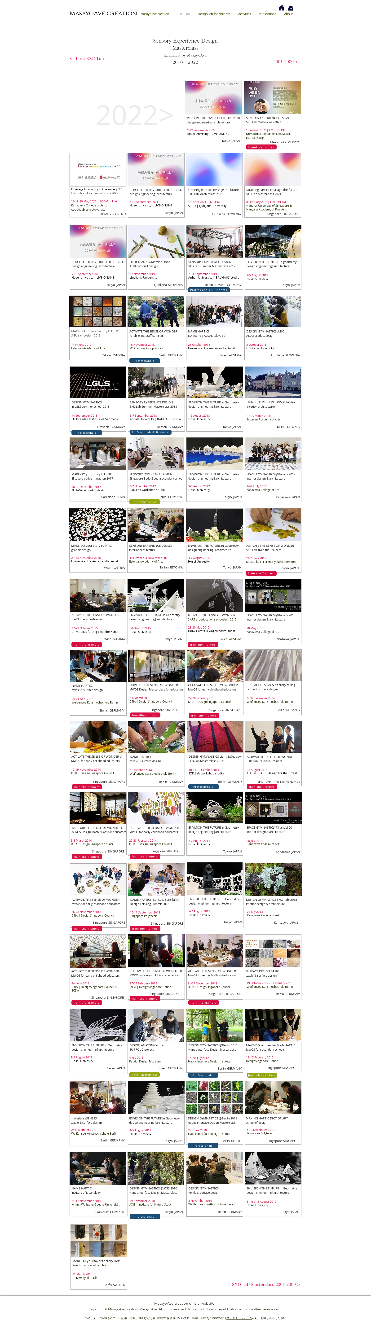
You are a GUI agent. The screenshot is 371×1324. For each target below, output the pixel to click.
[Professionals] (144, 360)
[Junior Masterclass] (144, 501)
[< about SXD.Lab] (87, 59)
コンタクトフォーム (239, 1318)
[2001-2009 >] (285, 62)
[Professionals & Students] (209, 289)
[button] (265, 1285)
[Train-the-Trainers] (261, 146)
